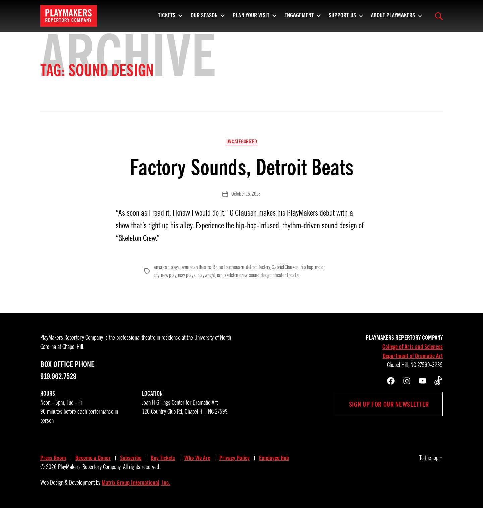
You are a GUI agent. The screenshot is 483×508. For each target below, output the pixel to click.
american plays (167, 267)
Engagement (299, 18)
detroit (251, 267)
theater (279, 275)
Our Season (204, 18)
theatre (293, 275)
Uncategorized (241, 142)
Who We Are (197, 458)
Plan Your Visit (251, 18)
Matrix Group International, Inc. (136, 483)
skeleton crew (235, 275)
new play (168, 275)
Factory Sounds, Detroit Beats (242, 167)
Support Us (342, 18)
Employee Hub (274, 458)
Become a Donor (93, 458)
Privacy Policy (234, 458)
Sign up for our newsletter (389, 404)
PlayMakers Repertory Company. (90, 467)
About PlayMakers (393, 18)
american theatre (196, 267)
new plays (187, 275)
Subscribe (130, 458)
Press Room (53, 458)
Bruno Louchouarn (228, 267)
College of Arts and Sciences (412, 347)
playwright (206, 275)
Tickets (166, 18)
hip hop (307, 267)
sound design (260, 275)
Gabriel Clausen (285, 267)
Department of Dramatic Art (413, 356)
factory (264, 267)
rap (220, 275)
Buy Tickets (163, 458)
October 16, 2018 (246, 194)
